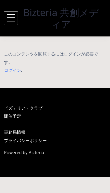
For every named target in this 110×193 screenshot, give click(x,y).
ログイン (12, 70)
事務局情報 (14, 132)
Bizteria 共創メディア (61, 18)
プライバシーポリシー (25, 140)
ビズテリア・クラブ (23, 108)
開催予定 (12, 116)
